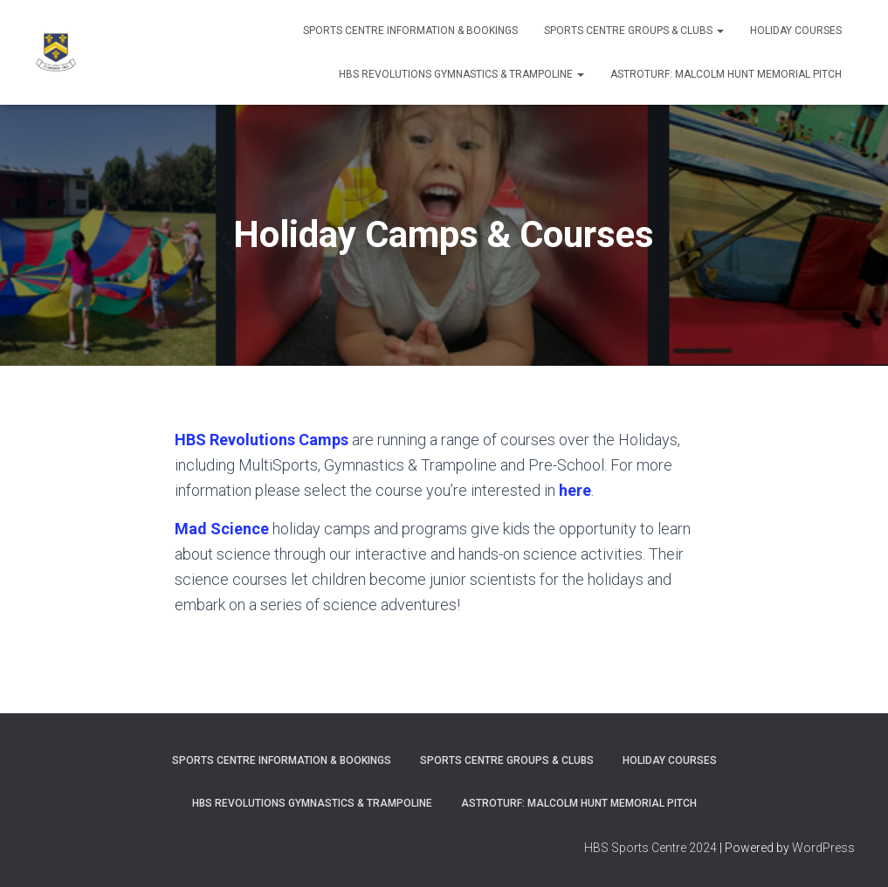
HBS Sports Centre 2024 (650, 848)
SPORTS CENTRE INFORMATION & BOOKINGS (410, 30)
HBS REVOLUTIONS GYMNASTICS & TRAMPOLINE (461, 74)
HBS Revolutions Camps (261, 439)
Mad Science (222, 528)
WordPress (823, 848)
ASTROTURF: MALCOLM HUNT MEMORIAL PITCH (726, 74)
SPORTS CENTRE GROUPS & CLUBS (634, 30)
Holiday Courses (796, 30)
